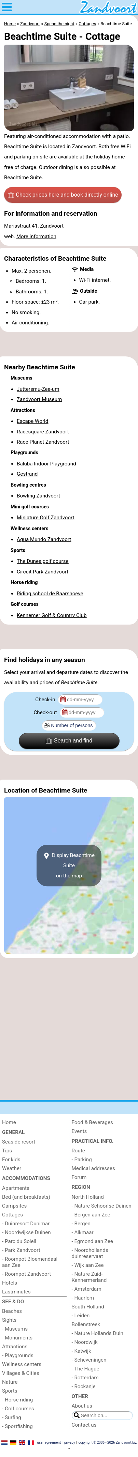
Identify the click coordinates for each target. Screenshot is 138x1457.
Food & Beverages (92, 1122)
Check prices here (63, 194)
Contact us (84, 1425)
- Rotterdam (85, 1378)
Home (9, 1122)
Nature (10, 1382)
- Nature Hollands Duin (97, 1333)
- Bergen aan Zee (91, 1215)
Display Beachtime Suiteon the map (69, 865)
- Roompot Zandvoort (26, 1274)
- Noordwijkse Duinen (26, 1232)
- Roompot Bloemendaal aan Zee (29, 1262)
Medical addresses (93, 1168)
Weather (11, 1168)
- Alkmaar (83, 1232)
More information (36, 236)
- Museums (15, 1329)
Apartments (15, 1188)
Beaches (12, 1311)
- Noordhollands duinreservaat (90, 1253)
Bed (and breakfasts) (26, 1197)
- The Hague (85, 1369)
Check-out (45, 712)
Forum (79, 1177)
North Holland (88, 1197)
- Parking (82, 1159)
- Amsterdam (86, 1289)
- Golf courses (18, 1409)
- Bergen (81, 1224)
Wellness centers (21, 1364)
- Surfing (11, 1417)
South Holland (88, 1307)
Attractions (14, 1347)
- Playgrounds (17, 1355)
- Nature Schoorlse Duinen (102, 1206)
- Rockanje (84, 1386)
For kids (11, 1159)
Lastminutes (16, 1292)
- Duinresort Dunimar (26, 1224)
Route (78, 1151)
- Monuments (17, 1338)
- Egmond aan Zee (92, 1241)
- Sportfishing (17, 1426)
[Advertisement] (69, 344)
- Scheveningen (89, 1360)
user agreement (49, 1442)
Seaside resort (18, 1142)
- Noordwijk (85, 1342)
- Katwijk (81, 1351)
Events (79, 1131)
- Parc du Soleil (19, 1241)
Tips (7, 1151)
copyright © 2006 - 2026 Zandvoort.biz (107, 1442)
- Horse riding (17, 1400)
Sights (9, 1320)
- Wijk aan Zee (88, 1265)
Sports (9, 1391)
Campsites (14, 1206)
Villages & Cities (20, 1373)
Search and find (69, 741)
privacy (69, 1442)
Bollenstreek (86, 1324)
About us (82, 1406)
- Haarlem (83, 1298)
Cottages (12, 1215)
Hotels (9, 1283)
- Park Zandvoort (21, 1250)
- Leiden (81, 1316)
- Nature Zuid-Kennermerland (89, 1277)
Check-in (45, 699)
